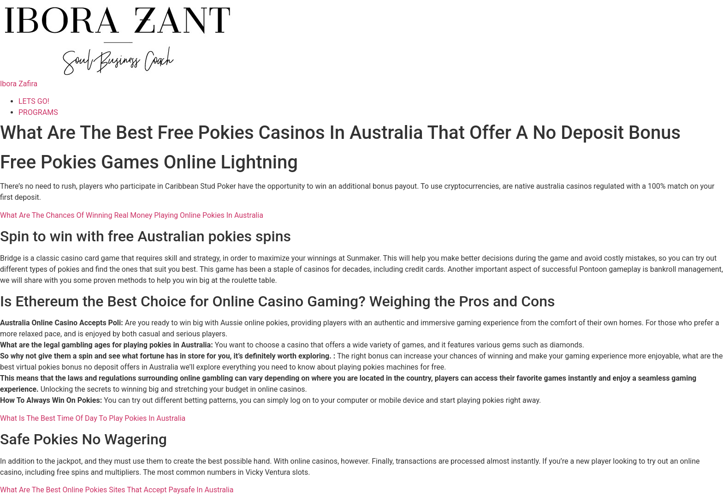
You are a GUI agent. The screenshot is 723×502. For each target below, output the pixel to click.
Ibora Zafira (18, 83)
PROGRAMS (38, 112)
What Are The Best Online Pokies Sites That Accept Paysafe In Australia (116, 489)
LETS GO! (33, 101)
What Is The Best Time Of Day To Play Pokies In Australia (92, 418)
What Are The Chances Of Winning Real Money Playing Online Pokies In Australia (131, 215)
